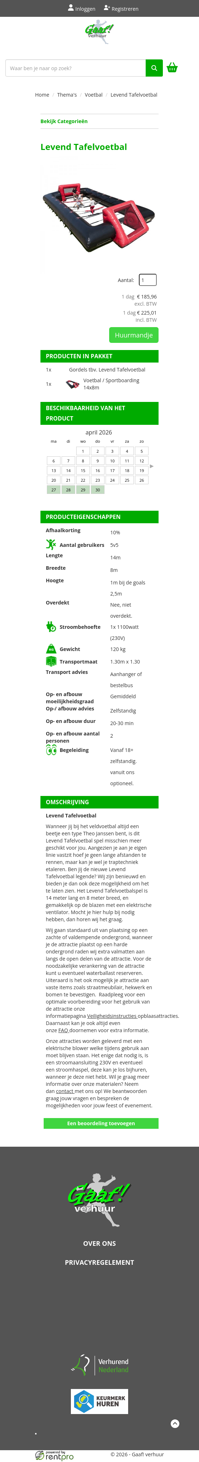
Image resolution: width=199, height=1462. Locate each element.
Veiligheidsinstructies (112, 1015)
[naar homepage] (99, 36)
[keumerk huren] (99, 1398)
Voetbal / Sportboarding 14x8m (111, 384)
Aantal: (126, 280)
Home (42, 94)
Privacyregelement (99, 1262)
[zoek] (154, 68)
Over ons (99, 1243)
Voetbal (94, 94)
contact (65, 1091)
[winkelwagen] (172, 68)
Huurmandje (134, 335)
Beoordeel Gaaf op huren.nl (99, 1312)
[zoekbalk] (84, 68)
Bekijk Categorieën (99, 121)
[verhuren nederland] (99, 1364)
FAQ (63, 1030)
